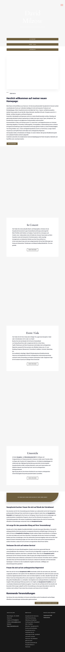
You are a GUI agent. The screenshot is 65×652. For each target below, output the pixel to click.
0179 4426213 (15, 620)
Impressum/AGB (48, 615)
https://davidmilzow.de (12, 626)
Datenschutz (47, 617)
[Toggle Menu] (62, 5)
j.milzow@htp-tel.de (16, 622)
